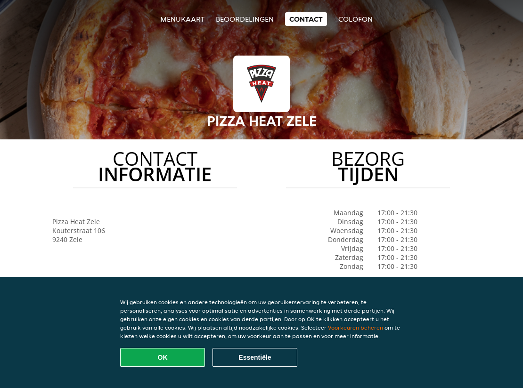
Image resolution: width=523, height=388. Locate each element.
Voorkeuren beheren (355, 327)
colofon (355, 19)
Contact (306, 19)
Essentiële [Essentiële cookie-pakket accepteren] (254, 357)
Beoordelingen (245, 19)
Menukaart (182, 19)
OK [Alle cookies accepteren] (163, 357)
